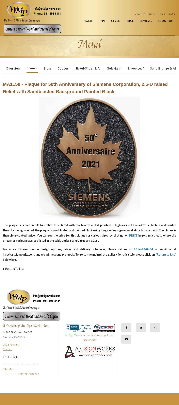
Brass (47, 68)
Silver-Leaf (136, 68)
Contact (140, 14)
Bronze (32, 68)
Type (102, 20)
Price (129, 20)
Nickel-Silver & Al (88, 68)
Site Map (8, 369)
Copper (63, 68)
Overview (13, 68)
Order (171, 14)
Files (162, 14)
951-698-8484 (11, 344)
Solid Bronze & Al (163, 68)
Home (88, 20)
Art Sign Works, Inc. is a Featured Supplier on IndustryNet (90, 333)
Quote (152, 14)
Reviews (145, 20)
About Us (165, 20)
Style (115, 20)
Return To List (14, 268)
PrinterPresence (28, 373)
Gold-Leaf (114, 68)
